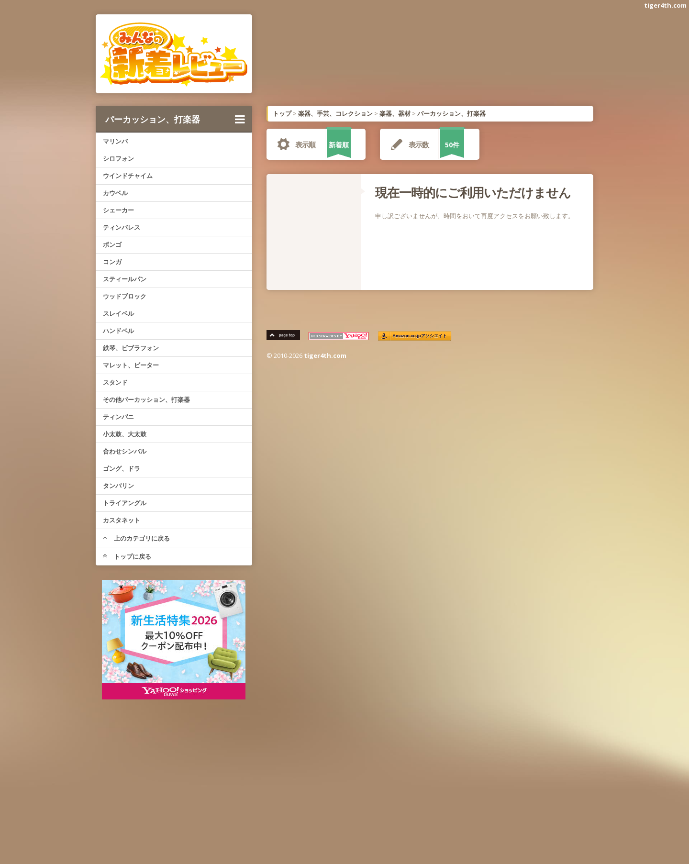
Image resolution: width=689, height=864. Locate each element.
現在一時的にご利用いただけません (473, 192)
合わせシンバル (124, 451)
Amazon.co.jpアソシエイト (420, 336)
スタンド (115, 382)
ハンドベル (118, 330)
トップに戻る (127, 556)
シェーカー (118, 210)
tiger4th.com (665, 5)
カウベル (115, 192)
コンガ (112, 261)
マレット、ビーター (131, 365)
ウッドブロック (124, 296)
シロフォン (118, 158)
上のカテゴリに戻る (136, 538)
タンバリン (118, 485)
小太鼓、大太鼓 (124, 434)
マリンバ (115, 141)
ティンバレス (121, 227)
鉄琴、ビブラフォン (131, 347)
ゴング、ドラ (121, 468)
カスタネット (121, 520)
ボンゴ (112, 244)
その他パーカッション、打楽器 (146, 399)
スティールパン (124, 279)
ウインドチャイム (128, 175)
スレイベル (118, 313)
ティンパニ (118, 416)
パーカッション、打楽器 (175, 119)
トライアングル (124, 502)
